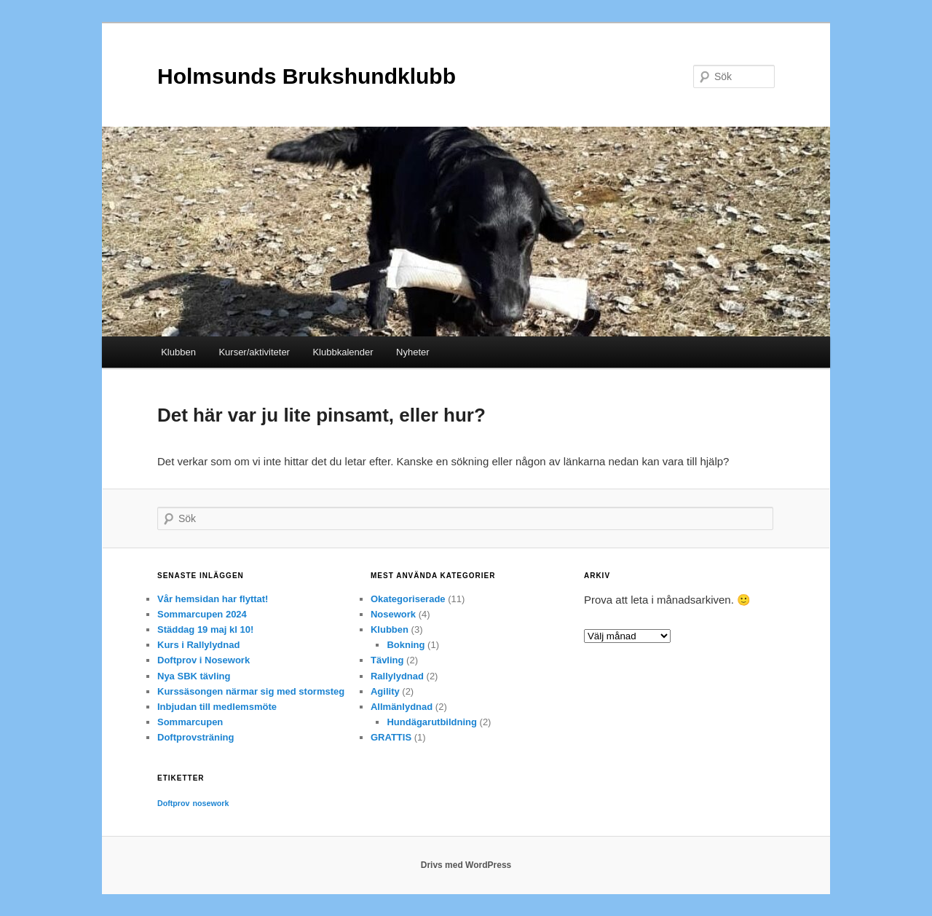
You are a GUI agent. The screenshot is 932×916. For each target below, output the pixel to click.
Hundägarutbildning (431, 721)
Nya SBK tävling (193, 676)
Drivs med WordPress (466, 865)
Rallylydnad (397, 676)
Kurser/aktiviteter (254, 352)
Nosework (393, 614)
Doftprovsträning (195, 737)
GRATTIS (391, 737)
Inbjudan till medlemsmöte (217, 706)
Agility (385, 691)
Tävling (387, 660)
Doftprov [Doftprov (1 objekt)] (173, 803)
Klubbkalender (342, 352)
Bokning (405, 644)
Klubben (178, 352)
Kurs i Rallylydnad (198, 644)
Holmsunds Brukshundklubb (306, 76)
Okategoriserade (408, 598)
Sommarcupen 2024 (202, 614)
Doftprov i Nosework (203, 660)
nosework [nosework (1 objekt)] (211, 803)
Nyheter (413, 352)
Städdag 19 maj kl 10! (205, 629)
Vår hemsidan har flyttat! (212, 598)
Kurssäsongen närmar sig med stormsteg (250, 691)
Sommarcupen (190, 721)
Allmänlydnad (402, 706)
